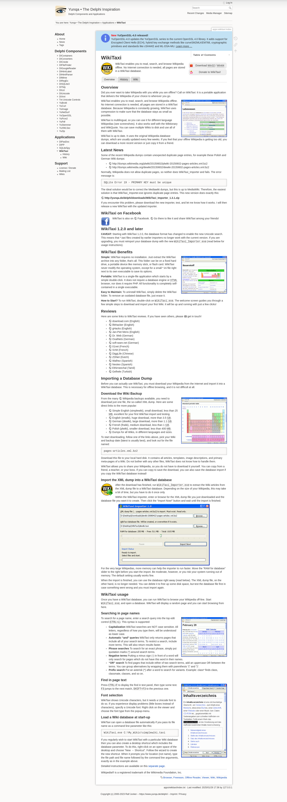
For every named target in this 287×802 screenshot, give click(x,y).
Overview (109, 79)
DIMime (63, 77)
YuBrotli (63, 103)
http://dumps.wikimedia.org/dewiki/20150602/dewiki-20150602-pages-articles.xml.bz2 (160, 167)
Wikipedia (221, 777)
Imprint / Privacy (178, 794)
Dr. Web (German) (122, 335)
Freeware (178, 777)
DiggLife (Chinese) (123, 353)
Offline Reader (193, 777)
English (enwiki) (121, 417)
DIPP (62, 145)
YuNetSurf (64, 112)
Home (62, 39)
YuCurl (62, 106)
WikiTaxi (121, 22)
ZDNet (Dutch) (120, 357)
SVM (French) (120, 349)
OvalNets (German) (123, 339)
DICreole (63, 62)
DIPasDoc (64, 141)
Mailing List (64, 171)
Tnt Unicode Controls (69, 99)
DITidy (62, 87)
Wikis (62, 174)
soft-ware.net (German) (125, 342)
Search (230, 8)
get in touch (194, 316)
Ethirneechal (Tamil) (123, 367)
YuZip (62, 131)
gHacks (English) (122, 328)
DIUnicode (64, 93)
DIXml (62, 96)
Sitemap (228, 13)
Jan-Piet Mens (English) (126, 331)
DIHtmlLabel (65, 71)
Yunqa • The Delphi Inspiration (85, 22)
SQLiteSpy (64, 148)
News (62, 42)
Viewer (205, 777)
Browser (167, 777)
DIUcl (62, 90)
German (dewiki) (121, 421)
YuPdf (62, 121)
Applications (108, 22)
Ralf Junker (131, 794)
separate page (156, 766)
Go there (159, 218)
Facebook (143, 218)
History (66, 154)
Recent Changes (195, 13)
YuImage (63, 109)
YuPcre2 (63, 118)
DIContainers (65, 55)
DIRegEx (63, 81)
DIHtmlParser (66, 74)
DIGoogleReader (67, 68)
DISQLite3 (64, 84)
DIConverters (65, 59)
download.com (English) (126, 321)
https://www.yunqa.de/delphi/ (153, 794)
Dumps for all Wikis (123, 432)
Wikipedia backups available (139, 398)
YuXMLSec (64, 128)
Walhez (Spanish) (122, 360)
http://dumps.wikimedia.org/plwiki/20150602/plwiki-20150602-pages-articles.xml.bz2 (160, 163)
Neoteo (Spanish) (122, 364)
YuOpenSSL (65, 115)
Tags (61, 45)
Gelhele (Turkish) (122, 371)
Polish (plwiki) (120, 428)
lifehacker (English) (123, 324)
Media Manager (214, 13)
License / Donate (67, 168)
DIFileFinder (65, 65)
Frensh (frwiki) (120, 424)
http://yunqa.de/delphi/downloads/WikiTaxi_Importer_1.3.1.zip (142, 197)
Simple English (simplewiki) (128, 410)
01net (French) (120, 346)
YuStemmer (65, 125)
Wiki (65, 157)
